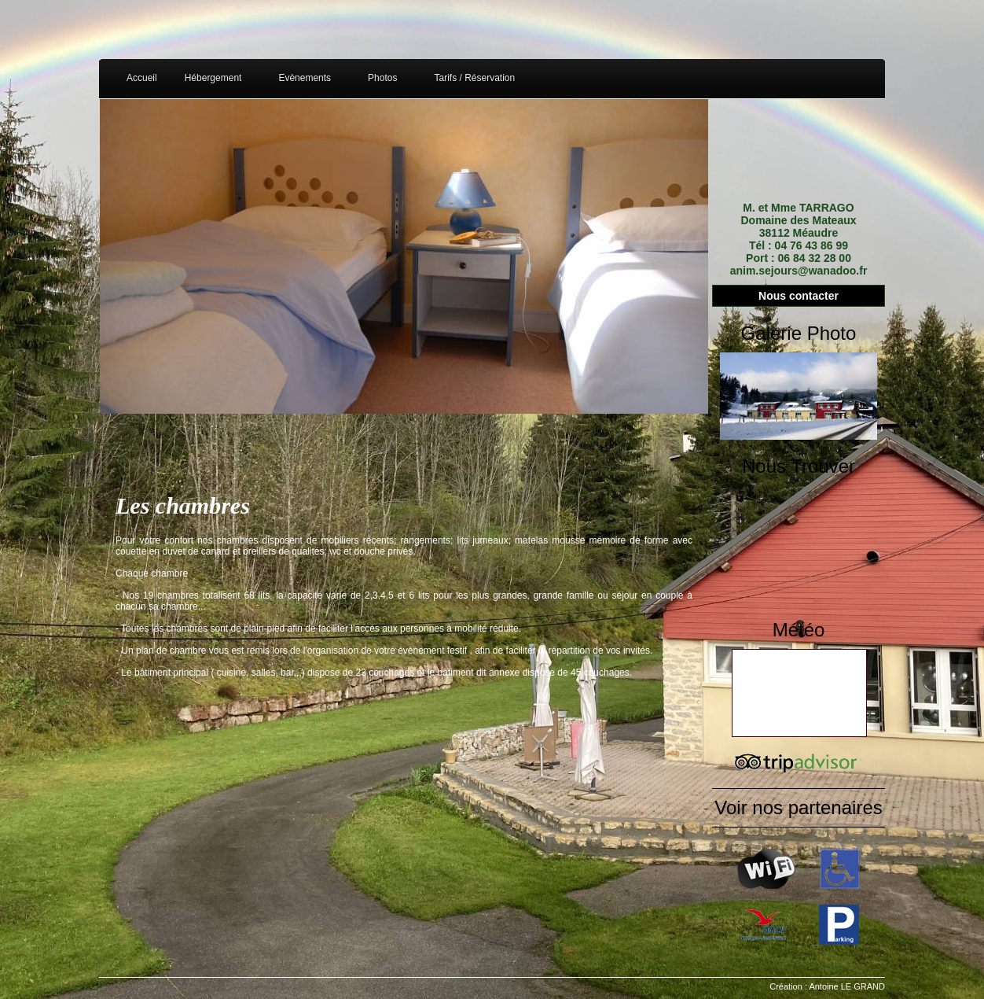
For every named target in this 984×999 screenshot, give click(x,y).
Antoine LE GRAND (847, 986)
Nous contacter (798, 295)
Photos (382, 77)
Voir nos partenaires (798, 807)
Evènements (304, 77)
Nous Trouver (798, 466)
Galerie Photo (799, 333)
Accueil (142, 77)
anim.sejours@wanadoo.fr (799, 270)
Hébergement (213, 77)
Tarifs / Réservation (474, 77)
